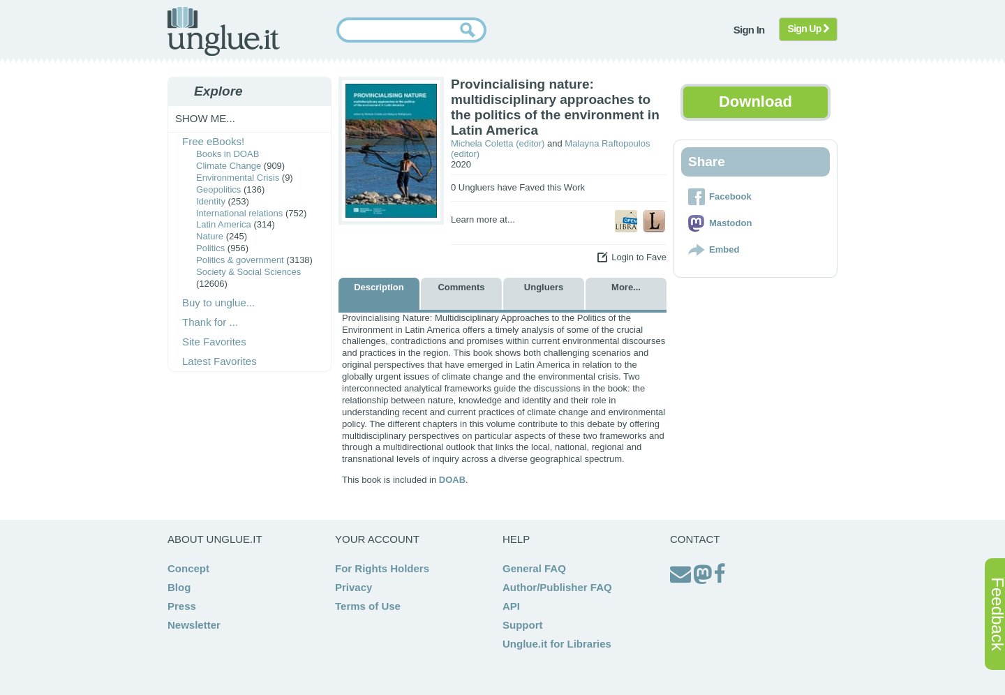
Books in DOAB (227, 154)
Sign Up (808, 28)
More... (626, 287)
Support (522, 625)
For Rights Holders (382, 568)
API (511, 606)
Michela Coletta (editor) (497, 143)
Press (182, 606)
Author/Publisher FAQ (557, 587)
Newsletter (194, 625)
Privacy (353, 587)
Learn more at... (483, 219)
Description (379, 287)
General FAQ (534, 568)
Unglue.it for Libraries (556, 644)
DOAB (452, 479)
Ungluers (543, 287)
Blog (179, 587)
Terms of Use (368, 606)
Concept (188, 568)
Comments (461, 287)
